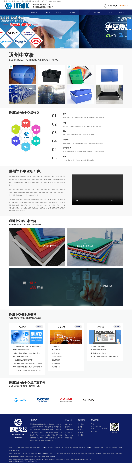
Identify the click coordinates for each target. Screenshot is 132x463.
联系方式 (122, 12)
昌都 (22, 453)
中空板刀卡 (68, 432)
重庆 (44, 453)
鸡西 (96, 453)
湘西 (98, 447)
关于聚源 (109, 12)
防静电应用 (55, 346)
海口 (40, 453)
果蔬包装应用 (56, 353)
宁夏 (65, 453)
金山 (36, 453)
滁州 (72, 453)
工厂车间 (84, 12)
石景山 (52, 447)
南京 (26, 453)
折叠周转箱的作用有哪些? (99, 353)
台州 (88, 447)
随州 (80, 447)
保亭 (86, 453)
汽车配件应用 (56, 363)
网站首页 (34, 12)
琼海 (31, 447)
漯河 (58, 453)
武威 (56, 447)
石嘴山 (113, 453)
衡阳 (75, 453)
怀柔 (59, 447)
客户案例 (97, 12)
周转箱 (10, 453)
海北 (91, 447)
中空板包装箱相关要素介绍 (21, 349)
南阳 (93, 453)
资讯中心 (59, 12)
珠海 (17, 450)
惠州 (47, 453)
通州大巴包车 (26, 461)
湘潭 (82, 453)
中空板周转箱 (69, 429)
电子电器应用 (56, 367)
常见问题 (81, 429)
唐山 (61, 453)
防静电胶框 (68, 424)
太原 (33, 453)
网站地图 (52, 456)
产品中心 (47, 12)
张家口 (38, 447)
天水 (15, 447)
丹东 (68, 453)
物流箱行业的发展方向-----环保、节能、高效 (26, 353)
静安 (108, 453)
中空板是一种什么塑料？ (98, 346)
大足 (42, 447)
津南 (51, 453)
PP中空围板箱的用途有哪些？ (22, 356)
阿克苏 (47, 447)
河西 (29, 453)
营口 (63, 447)
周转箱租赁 (68, 438)
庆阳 (19, 447)
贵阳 (117, 453)
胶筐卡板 (67, 427)
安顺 (79, 453)
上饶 (71, 447)
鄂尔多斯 (114, 447)
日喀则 (67, 447)
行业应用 (72, 12)
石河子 (27, 447)
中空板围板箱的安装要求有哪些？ (23, 360)
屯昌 (54, 453)
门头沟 (104, 453)
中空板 (14, 12)
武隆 (95, 447)
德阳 (34, 447)
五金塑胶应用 (56, 360)
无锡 (89, 453)
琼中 (119, 447)
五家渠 (102, 447)
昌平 (19, 453)
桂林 (15, 453)
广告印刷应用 (56, 349)
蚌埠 (110, 447)
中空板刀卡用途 (57, 356)
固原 (100, 453)
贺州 (120, 453)
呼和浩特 (75, 447)
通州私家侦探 (18, 461)
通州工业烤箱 (33, 461)
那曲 (10, 450)
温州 (106, 447)
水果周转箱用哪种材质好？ (99, 349)
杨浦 (14, 450)
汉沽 (84, 447)
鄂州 (22, 447)
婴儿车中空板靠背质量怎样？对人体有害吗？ (104, 356)
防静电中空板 (69, 435)
